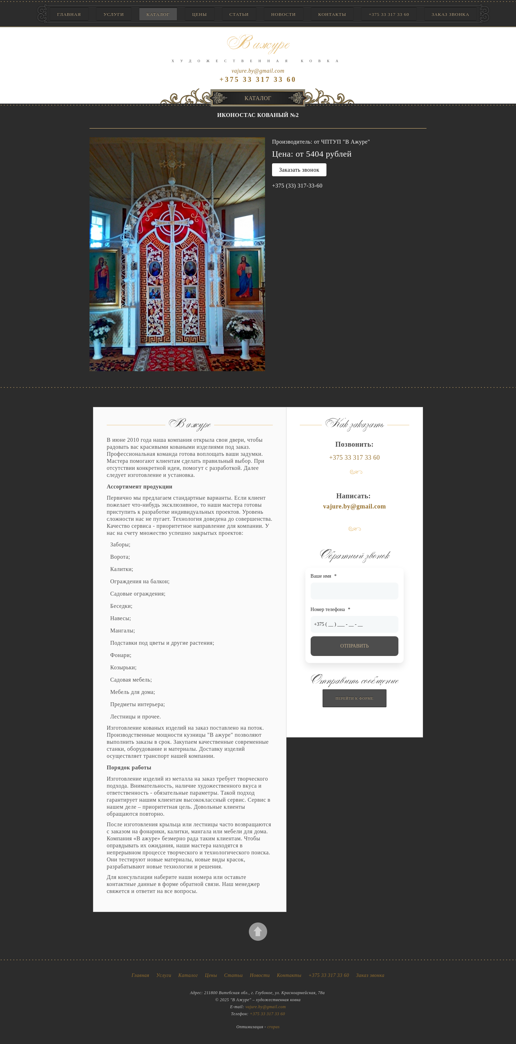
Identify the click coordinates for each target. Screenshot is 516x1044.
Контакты (332, 14)
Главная (69, 14)
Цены (199, 14)
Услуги (114, 14)
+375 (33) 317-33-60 (297, 186)
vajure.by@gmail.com (258, 71)
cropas (273, 1026)
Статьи (239, 14)
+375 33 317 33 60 (389, 14)
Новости (283, 14)
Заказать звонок (299, 170)
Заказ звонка (450, 14)
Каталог (158, 14)
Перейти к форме (354, 698)
